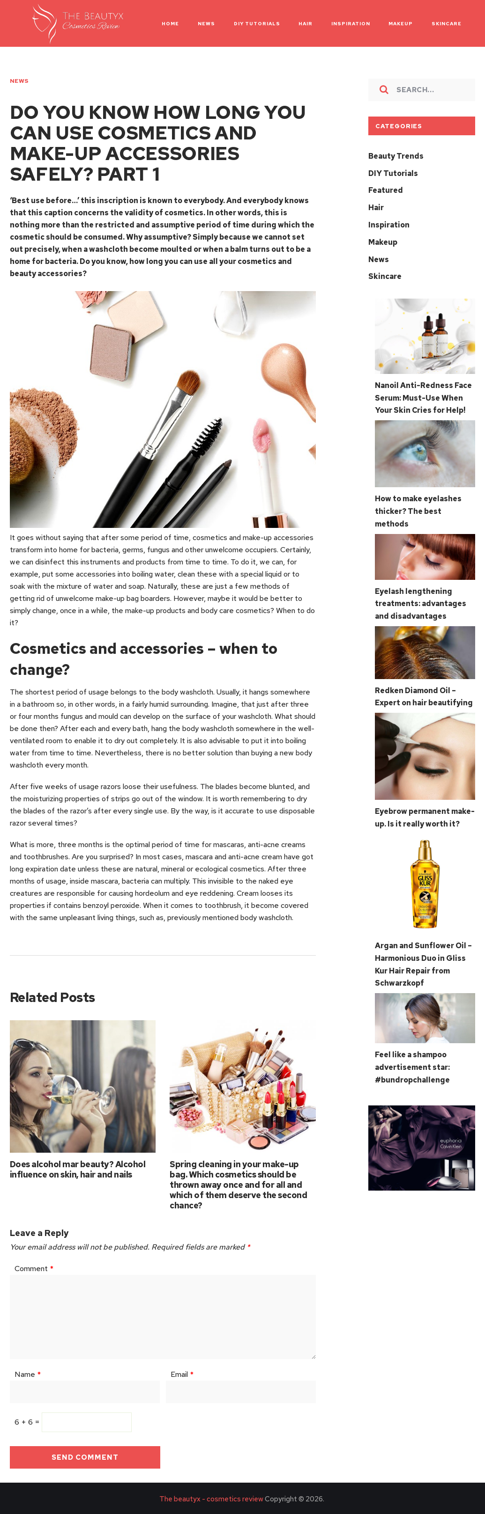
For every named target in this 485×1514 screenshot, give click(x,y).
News (19, 81)
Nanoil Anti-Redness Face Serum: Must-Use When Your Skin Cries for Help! (423, 394)
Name (28, 1373)
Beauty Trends (396, 156)
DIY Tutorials (393, 173)
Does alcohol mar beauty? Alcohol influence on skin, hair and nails (78, 1167)
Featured (385, 190)
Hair (376, 207)
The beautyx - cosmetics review (211, 1497)
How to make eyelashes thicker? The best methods (418, 507)
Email (182, 1373)
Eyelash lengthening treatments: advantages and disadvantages (420, 598)
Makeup (382, 240)
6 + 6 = (28, 1421)
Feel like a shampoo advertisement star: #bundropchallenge (412, 1057)
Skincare (385, 274)
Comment (34, 1267)
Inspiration (389, 223)
